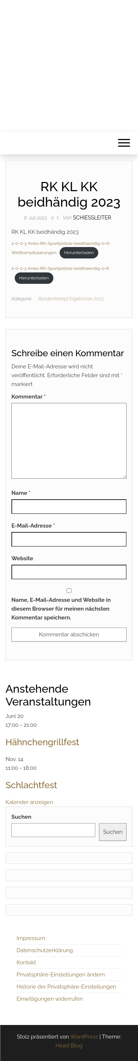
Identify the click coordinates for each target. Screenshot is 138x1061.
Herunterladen (79, 252)
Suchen (21, 817)
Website (22, 558)
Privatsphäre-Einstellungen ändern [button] (61, 974)
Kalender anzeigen (29, 802)
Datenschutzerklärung (45, 950)
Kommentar (28, 396)
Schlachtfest (31, 785)
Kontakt (26, 962)
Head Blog (69, 1045)
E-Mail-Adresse (33, 525)
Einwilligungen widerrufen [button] (50, 999)
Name (21, 493)
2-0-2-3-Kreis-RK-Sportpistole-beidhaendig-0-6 (60, 268)
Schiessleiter (92, 218)
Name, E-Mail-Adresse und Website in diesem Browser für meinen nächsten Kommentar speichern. (61, 609)
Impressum (31, 938)
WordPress (84, 1036)
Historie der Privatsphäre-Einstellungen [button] (66, 986)
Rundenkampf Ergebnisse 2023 (71, 298)
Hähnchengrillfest (42, 742)
